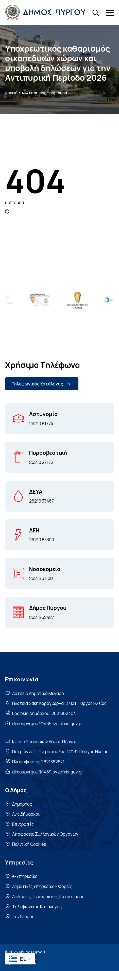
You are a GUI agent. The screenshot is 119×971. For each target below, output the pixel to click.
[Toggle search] (96, 13)
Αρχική (11, 92)
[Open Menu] (110, 13)
